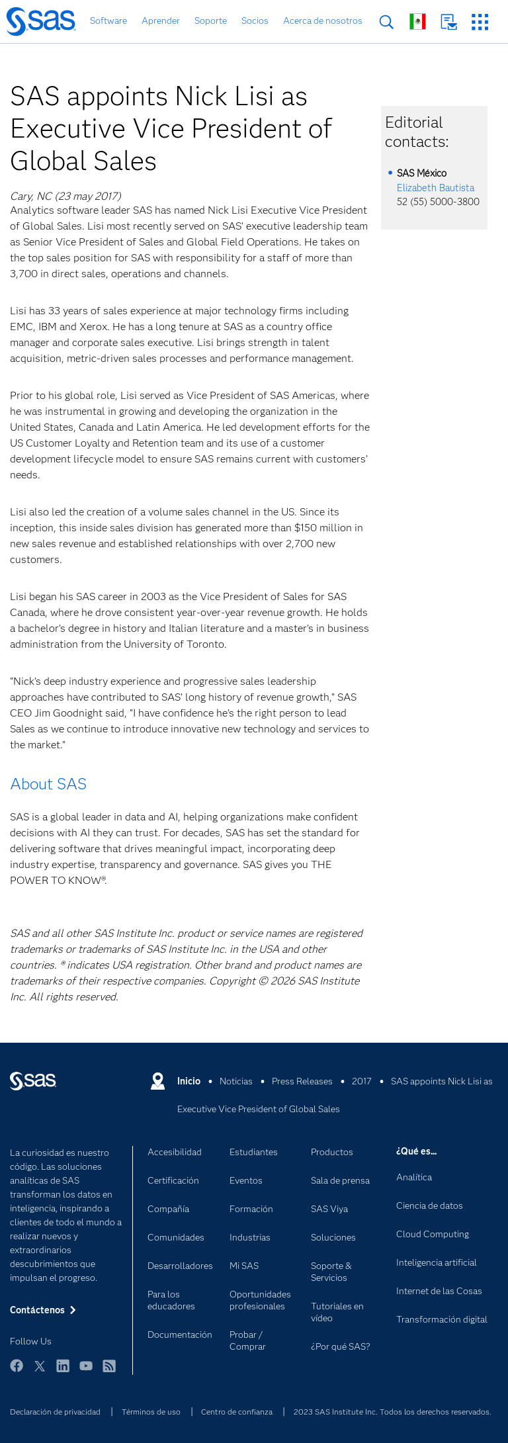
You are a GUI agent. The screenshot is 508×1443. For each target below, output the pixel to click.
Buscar (386, 22)
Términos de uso (151, 1412)
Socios (255, 20)
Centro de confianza (237, 1412)
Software (108, 20)
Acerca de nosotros (322, 20)
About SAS (48, 783)
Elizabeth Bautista (435, 188)
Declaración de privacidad (55, 1412)
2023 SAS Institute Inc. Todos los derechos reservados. (392, 1412)
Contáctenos (449, 22)
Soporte (210, 20)
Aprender (161, 20)
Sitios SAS (480, 22)
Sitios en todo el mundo (417, 21)
